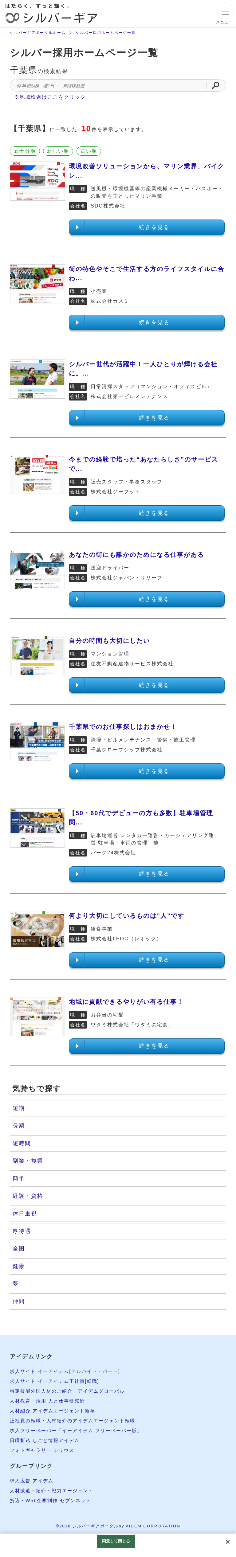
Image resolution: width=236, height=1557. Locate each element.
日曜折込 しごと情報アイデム (47, 1440)
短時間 (22, 1143)
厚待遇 (22, 1231)
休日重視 (25, 1213)
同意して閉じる (116, 1541)
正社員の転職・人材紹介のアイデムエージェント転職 (76, 1420)
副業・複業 (28, 1161)
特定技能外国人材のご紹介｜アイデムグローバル (71, 1391)
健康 (19, 1266)
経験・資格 (28, 1196)
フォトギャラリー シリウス (44, 1450)
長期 (19, 1126)
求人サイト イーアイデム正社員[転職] (57, 1381)
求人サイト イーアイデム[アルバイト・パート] (68, 1371)
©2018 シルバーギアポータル (87, 1526)
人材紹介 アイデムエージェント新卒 (55, 1410)
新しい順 (58, 151)
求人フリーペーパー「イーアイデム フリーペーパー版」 (80, 1430)
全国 (19, 1249)
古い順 (89, 151)
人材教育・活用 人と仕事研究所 (49, 1400)
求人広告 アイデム (33, 1480)
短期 (19, 1108)
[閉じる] (227, 1542)
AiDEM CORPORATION (153, 1526)
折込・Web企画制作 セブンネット (53, 1500)
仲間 (19, 1301)
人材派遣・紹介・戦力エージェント (54, 1490)
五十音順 (25, 151)
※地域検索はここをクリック (50, 97)
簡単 (19, 1178)
